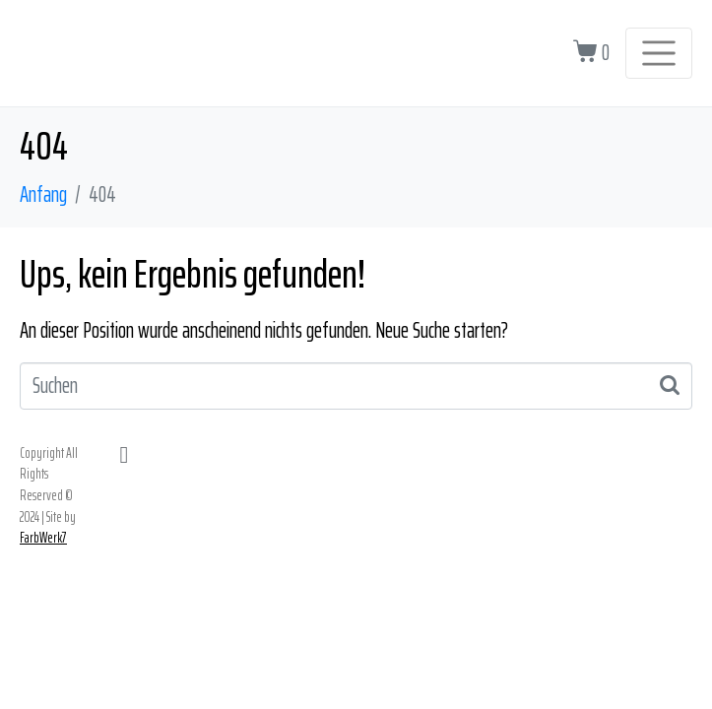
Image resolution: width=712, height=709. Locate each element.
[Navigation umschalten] (658, 53)
